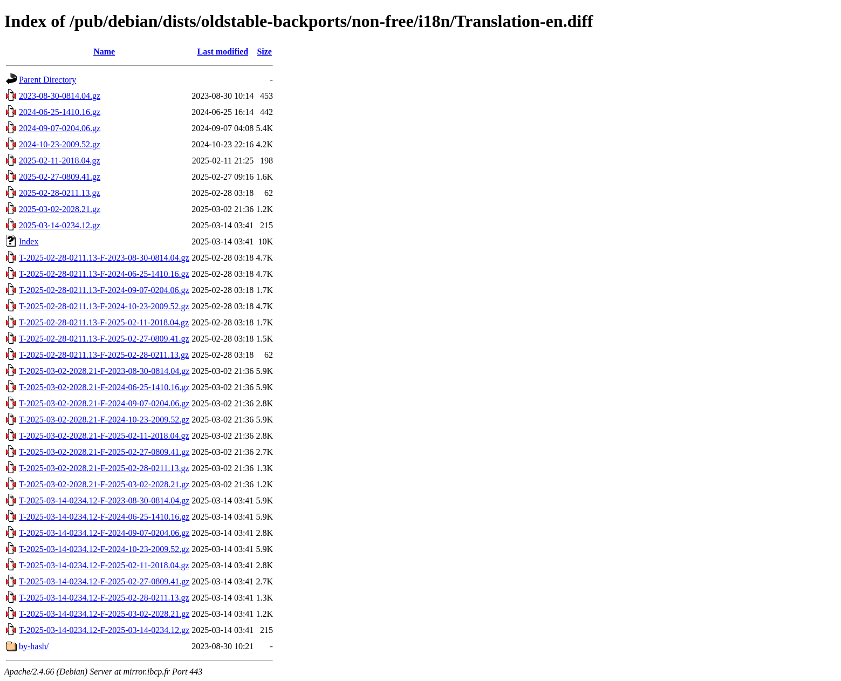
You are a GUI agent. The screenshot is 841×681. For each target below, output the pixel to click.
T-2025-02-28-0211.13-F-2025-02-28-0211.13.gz (104, 354)
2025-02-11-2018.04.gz (59, 160)
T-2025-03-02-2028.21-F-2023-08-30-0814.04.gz (104, 371)
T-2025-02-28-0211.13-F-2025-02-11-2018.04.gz (104, 322)
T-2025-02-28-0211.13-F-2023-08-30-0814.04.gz (104, 257)
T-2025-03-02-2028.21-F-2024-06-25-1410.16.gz (104, 387)
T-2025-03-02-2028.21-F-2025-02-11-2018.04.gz (104, 435)
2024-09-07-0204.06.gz (59, 128)
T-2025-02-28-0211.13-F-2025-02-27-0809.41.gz (104, 338)
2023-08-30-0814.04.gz (59, 95)
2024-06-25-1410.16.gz (59, 112)
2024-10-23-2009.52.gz (59, 144)
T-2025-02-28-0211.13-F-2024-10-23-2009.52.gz (104, 306)
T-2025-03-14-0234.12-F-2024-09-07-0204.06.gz (104, 532)
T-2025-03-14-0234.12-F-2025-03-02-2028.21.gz (104, 613)
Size (264, 51)
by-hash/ (34, 646)
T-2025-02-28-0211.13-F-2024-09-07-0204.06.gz (104, 290)
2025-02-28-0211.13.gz (59, 193)
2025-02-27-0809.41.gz (59, 176)
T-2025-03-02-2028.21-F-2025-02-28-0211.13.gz (104, 468)
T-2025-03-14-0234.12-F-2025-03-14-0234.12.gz (104, 630)
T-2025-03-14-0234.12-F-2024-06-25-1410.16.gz (104, 516)
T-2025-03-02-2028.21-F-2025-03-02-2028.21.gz (104, 484)
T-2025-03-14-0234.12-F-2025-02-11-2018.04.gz (104, 565)
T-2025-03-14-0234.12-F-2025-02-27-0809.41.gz (104, 581)
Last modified (222, 51)
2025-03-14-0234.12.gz (59, 225)
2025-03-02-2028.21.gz (59, 209)
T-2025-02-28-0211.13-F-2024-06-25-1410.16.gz (104, 273)
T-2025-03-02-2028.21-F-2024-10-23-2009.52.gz (104, 419)
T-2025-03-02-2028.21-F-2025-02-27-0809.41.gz (104, 452)
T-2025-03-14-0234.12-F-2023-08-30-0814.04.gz (104, 500)
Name (104, 51)
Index (28, 241)
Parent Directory (47, 79)
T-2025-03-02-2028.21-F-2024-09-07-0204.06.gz (104, 403)
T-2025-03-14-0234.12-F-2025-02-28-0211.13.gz (104, 597)
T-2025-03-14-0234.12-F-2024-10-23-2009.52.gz (104, 549)
